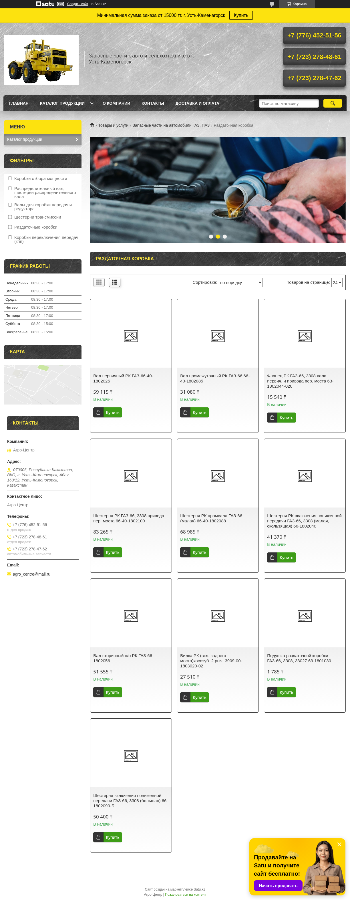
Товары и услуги (113, 125)
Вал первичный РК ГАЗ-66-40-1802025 (123, 378)
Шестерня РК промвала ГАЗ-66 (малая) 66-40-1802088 (211, 518)
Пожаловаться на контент (185, 895)
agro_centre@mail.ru (31, 574)
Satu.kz (199, 889)
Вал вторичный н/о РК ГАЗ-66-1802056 (123, 658)
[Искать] (332, 103)
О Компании (116, 103)
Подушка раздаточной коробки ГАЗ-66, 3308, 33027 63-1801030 (299, 658)
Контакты (153, 103)
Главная (19, 103)
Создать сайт (77, 4)
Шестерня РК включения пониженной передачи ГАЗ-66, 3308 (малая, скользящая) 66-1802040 (304, 520)
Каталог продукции (62, 103)
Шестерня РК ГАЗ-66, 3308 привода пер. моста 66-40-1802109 (128, 518)
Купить (241, 15)
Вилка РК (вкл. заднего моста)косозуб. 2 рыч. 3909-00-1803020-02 (211, 660)
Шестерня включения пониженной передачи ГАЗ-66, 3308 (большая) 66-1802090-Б (130, 800)
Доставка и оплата (197, 103)
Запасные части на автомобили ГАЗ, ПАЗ (171, 125)
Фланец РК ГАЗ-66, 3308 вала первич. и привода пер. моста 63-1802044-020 (300, 380)
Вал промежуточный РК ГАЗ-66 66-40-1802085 (215, 378)
